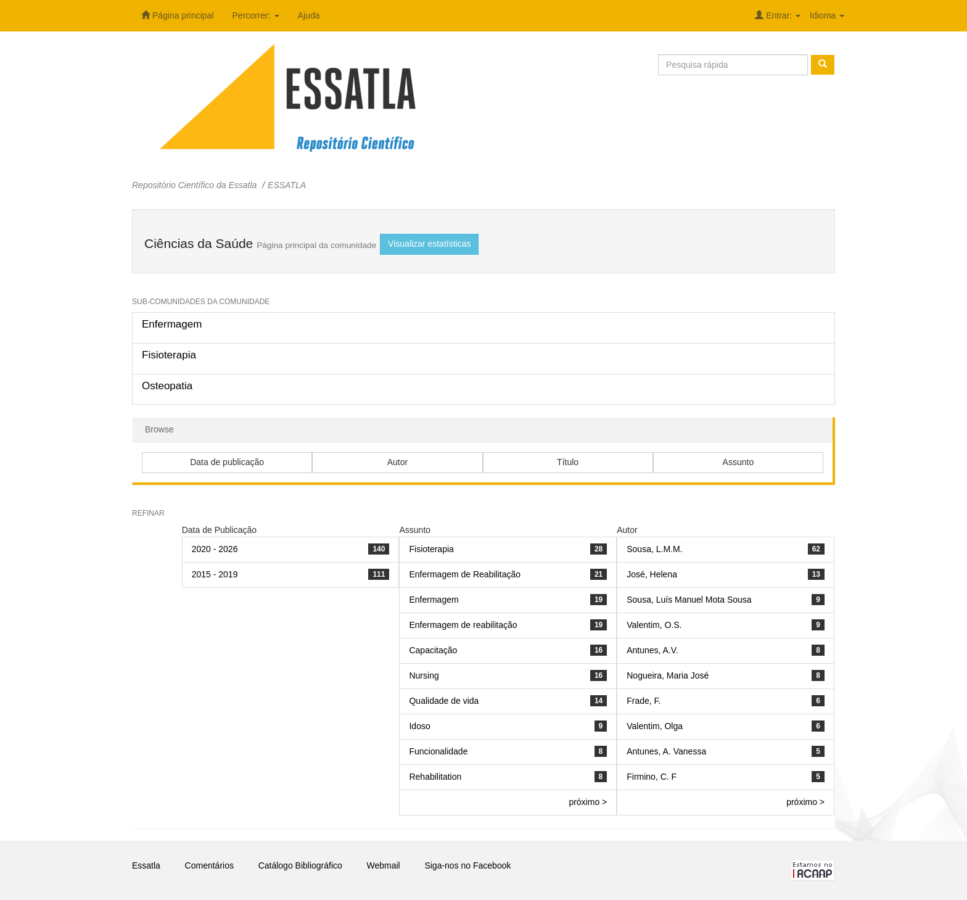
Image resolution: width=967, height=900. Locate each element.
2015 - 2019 (215, 574)
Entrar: (777, 15)
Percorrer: (255, 15)
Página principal (177, 15)
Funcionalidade (438, 751)
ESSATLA (287, 185)
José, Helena (652, 574)
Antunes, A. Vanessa (666, 751)
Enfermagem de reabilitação (463, 625)
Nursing (423, 675)
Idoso (419, 726)
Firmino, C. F (652, 777)
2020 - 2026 (215, 549)
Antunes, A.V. (652, 650)
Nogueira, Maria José (668, 675)
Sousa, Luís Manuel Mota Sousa (689, 600)
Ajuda (309, 15)
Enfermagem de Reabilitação (465, 574)
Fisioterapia (169, 355)
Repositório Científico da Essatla (194, 185)
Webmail (383, 865)
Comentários (209, 865)
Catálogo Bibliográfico (300, 865)
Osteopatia (167, 386)
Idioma (827, 15)
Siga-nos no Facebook (467, 865)
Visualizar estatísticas (429, 244)
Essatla (146, 865)
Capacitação (433, 650)
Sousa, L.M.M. (654, 549)
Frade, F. (643, 701)
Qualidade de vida (444, 701)
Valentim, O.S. (654, 625)
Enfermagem (172, 324)
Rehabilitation (435, 777)
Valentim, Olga (655, 726)
